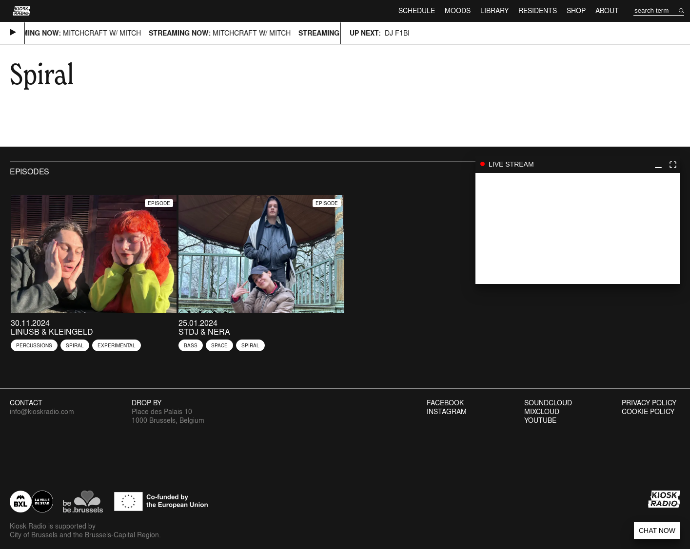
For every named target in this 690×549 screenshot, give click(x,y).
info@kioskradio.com (42, 411)
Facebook (445, 402)
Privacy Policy (649, 402)
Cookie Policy (648, 411)
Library (494, 10)
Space (219, 345)
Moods (458, 10)
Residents (537, 10)
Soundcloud (548, 402)
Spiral (75, 345)
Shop (576, 10)
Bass (190, 345)
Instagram (447, 411)
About (607, 10)
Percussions (34, 345)
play (578, 228)
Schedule (416, 10)
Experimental (117, 345)
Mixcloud (541, 411)
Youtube (540, 420)
